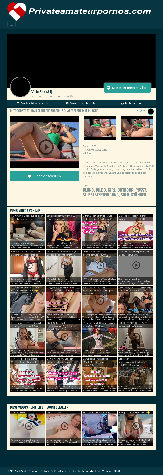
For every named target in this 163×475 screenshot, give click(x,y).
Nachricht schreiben (32, 103)
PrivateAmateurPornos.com (26, 471)
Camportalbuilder (89, 471)
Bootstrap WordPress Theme (53, 471)
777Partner (106, 471)
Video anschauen (44, 176)
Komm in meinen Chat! (127, 87)
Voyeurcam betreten (81, 103)
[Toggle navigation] (11, 24)
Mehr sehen (131, 103)
